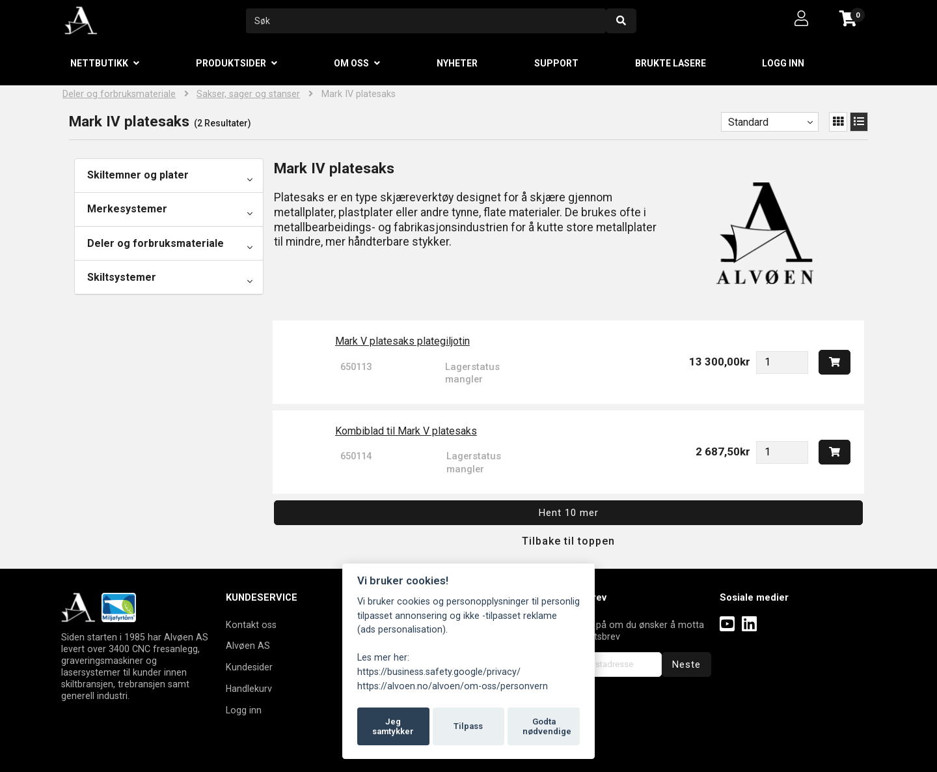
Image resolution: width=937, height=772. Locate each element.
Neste (686, 664)
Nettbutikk (99, 63)
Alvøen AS (248, 645)
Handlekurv (249, 688)
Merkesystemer (127, 209)
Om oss (351, 63)
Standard (748, 122)
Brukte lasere (670, 63)
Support (556, 63)
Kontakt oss (251, 625)
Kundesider (249, 667)
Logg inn (783, 63)
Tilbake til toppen (568, 541)
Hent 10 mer (569, 513)
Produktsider (231, 63)
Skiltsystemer (121, 277)
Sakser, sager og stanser (248, 94)
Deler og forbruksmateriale (119, 94)
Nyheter (457, 63)
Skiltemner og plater (138, 175)
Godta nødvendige (547, 727)
